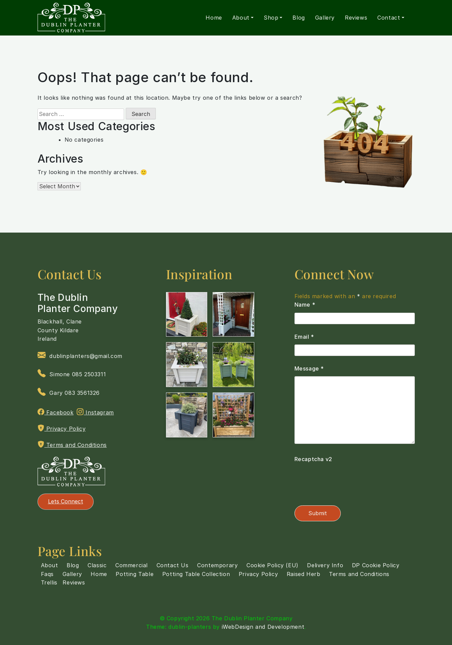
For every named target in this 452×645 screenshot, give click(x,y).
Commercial (131, 565)
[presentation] (345, 480)
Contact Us (173, 565)
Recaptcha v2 (313, 459)
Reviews (356, 17)
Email (304, 336)
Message (309, 368)
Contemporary (217, 565)
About (240, 17)
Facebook (56, 412)
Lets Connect (65, 501)
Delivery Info (325, 565)
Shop (271, 17)
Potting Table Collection (196, 574)
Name (304, 304)
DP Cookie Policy (376, 565)
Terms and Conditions (72, 444)
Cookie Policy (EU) (272, 565)
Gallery (325, 17)
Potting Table (134, 574)
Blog (298, 17)
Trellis (49, 582)
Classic (97, 565)
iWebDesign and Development (263, 626)
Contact (388, 17)
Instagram (95, 412)
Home (214, 17)
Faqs (47, 574)
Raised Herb (303, 574)
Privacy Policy (62, 428)
